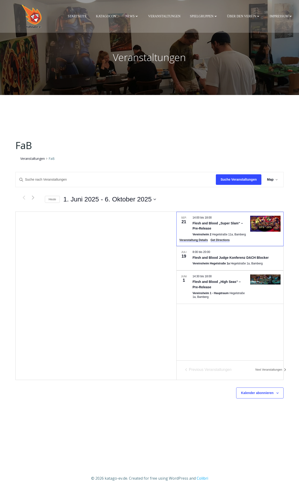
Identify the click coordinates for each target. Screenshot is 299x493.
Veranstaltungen (165, 16)
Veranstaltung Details (193, 241)
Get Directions (220, 241)
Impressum (281, 16)
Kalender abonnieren (257, 394)
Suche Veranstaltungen (239, 181)
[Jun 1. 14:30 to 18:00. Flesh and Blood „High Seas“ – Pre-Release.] (230, 288)
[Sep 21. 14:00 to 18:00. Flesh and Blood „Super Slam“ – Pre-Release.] (230, 230)
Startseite (77, 16)
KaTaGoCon (107, 16)
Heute (52, 200)
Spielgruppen (204, 16)
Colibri (202, 479)
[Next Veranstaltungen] (33, 198)
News (133, 16)
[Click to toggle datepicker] (109, 200)
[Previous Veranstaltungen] (24, 198)
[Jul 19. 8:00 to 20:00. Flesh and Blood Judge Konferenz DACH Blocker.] (230, 259)
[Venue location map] (96, 297)
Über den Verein (244, 16)
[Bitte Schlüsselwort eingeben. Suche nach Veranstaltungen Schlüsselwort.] (116, 180)
